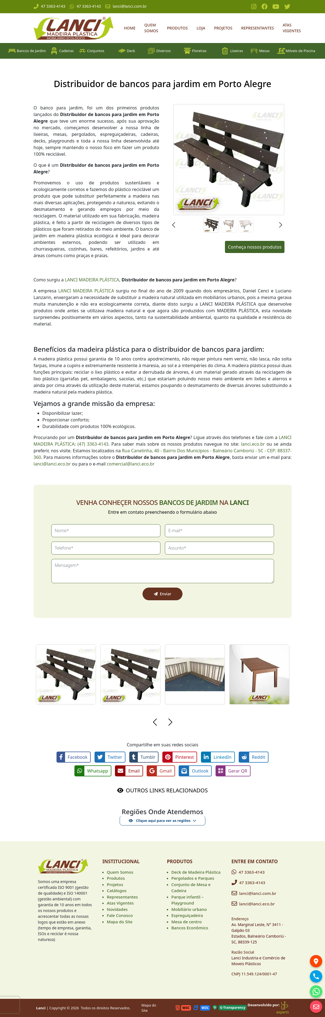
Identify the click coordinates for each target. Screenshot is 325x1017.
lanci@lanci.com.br (126, 6)
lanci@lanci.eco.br (52, 464)
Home (129, 28)
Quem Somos (151, 27)
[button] (175, 225)
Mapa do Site (120, 921)
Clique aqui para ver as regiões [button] (160, 820)
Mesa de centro (186, 921)
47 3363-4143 (49, 6)
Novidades (117, 909)
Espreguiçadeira (187, 915)
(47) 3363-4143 (93, 444)
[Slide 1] (211, 225)
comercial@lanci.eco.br (130, 464)
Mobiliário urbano (189, 909)
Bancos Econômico (189, 927)
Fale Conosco (120, 915)
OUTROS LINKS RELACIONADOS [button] (167, 790)
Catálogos (117, 890)
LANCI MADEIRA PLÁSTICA (92, 280)
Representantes (257, 28)
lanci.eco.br (253, 444)
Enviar (162, 593)
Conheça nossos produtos (254, 247)
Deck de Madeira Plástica (196, 872)
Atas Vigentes (292, 27)
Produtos (177, 28)
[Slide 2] (228, 225)
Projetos (223, 28)
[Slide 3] (246, 225)
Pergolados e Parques (192, 878)
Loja (201, 28)
